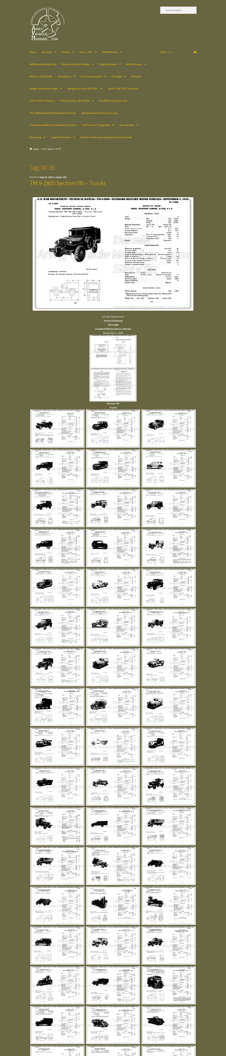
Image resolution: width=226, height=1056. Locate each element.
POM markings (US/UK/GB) (74, 100)
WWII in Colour (134, 64)
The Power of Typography (96, 125)
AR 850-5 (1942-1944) (41, 76)
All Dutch (136, 76)
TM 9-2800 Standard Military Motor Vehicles (53, 113)
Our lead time (126, 125)
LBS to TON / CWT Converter (123, 88)
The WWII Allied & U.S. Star (113, 100)
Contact (65, 52)
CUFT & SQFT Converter (42, 100)
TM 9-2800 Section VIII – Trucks (68, 183)
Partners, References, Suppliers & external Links (106, 137)
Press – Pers (86, 52)
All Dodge (116, 76)
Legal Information (61, 137)
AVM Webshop (109, 52)
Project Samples (108, 64)
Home (33, 52)
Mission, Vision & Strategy (75, 64)
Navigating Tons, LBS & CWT (83, 88)
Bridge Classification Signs (44, 88)
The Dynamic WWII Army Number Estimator (53, 125)
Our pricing (35, 137)
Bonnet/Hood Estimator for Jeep (100, 113)
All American (64, 76)
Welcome (47, 52)
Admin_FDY (61, 177)
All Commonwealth (91, 76)
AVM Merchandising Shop (43, 64)
